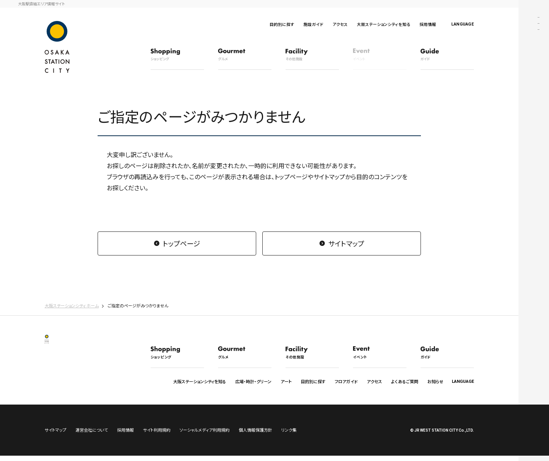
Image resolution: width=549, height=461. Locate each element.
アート (286, 381)
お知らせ (435, 381)
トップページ (181, 243)
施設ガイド (313, 24)
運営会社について (91, 435)
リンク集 (289, 435)
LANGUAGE (462, 24)
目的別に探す (282, 24)
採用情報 (427, 24)
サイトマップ (346, 243)
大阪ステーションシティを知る (383, 24)
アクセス (340, 24)
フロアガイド (346, 381)
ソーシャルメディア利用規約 (205, 435)
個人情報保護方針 (255, 435)
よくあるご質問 (404, 381)
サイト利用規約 (156, 435)
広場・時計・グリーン (253, 381)
